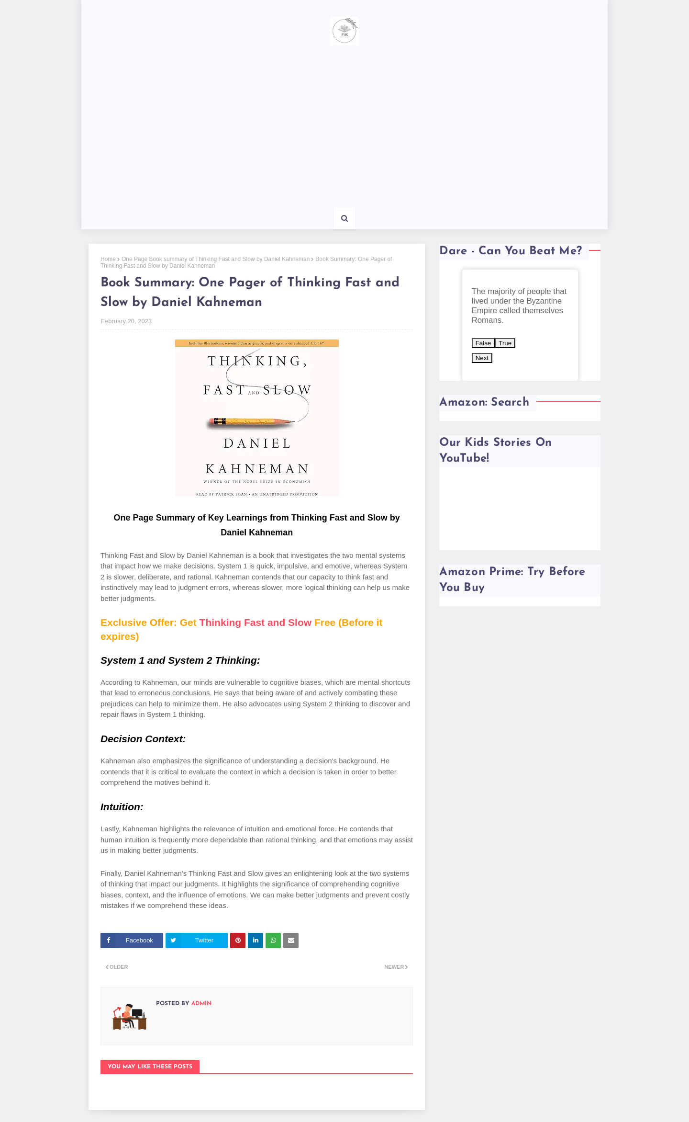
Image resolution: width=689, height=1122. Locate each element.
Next (482, 358)
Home (108, 259)
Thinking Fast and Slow (256, 622)
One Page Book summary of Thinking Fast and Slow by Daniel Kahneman (216, 259)
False (483, 343)
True (505, 343)
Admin (200, 1004)
